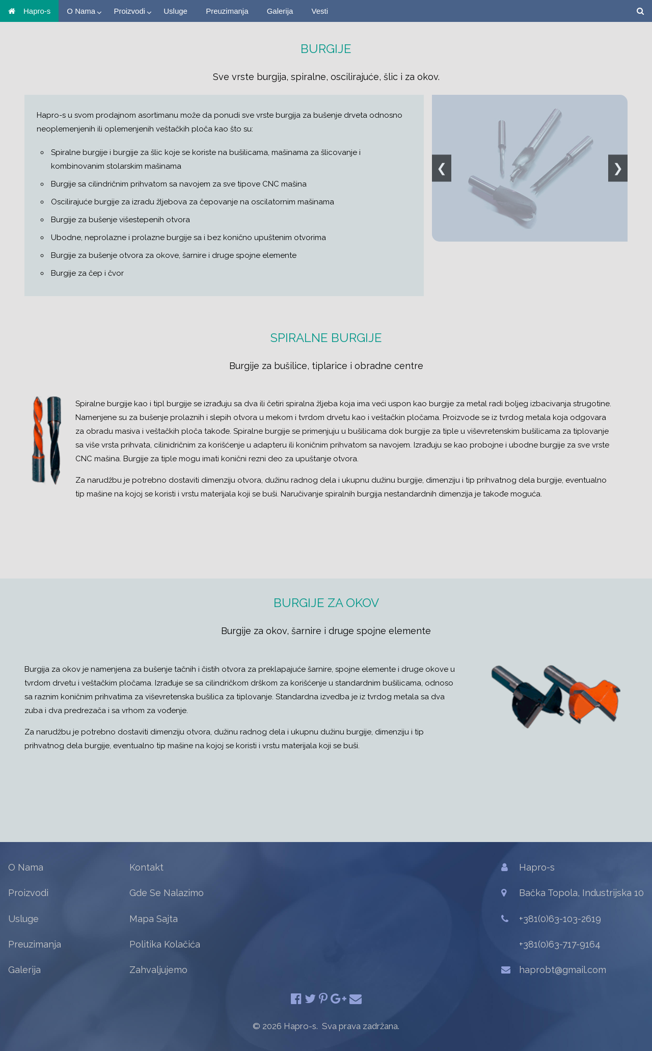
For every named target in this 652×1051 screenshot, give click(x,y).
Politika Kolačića (164, 944)
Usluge (175, 11)
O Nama (81, 11)
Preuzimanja (227, 11)
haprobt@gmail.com (562, 969)
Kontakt (146, 867)
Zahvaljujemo (158, 969)
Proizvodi (129, 11)
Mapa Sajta (153, 918)
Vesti (320, 11)
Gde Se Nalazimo (166, 892)
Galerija (280, 11)
